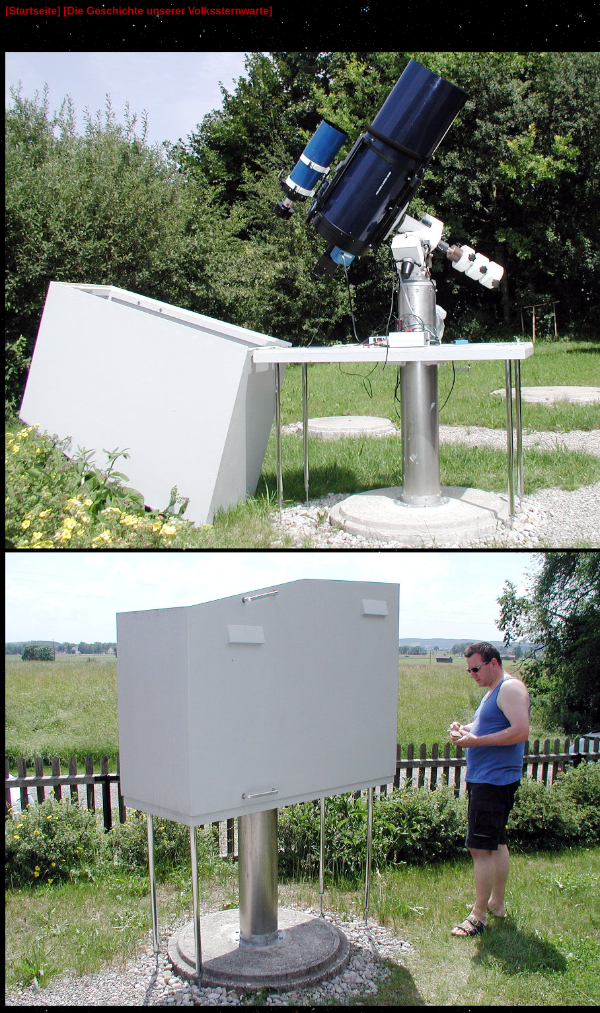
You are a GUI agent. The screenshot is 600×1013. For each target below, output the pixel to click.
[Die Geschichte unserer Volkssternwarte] (167, 11)
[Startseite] (33, 11)
